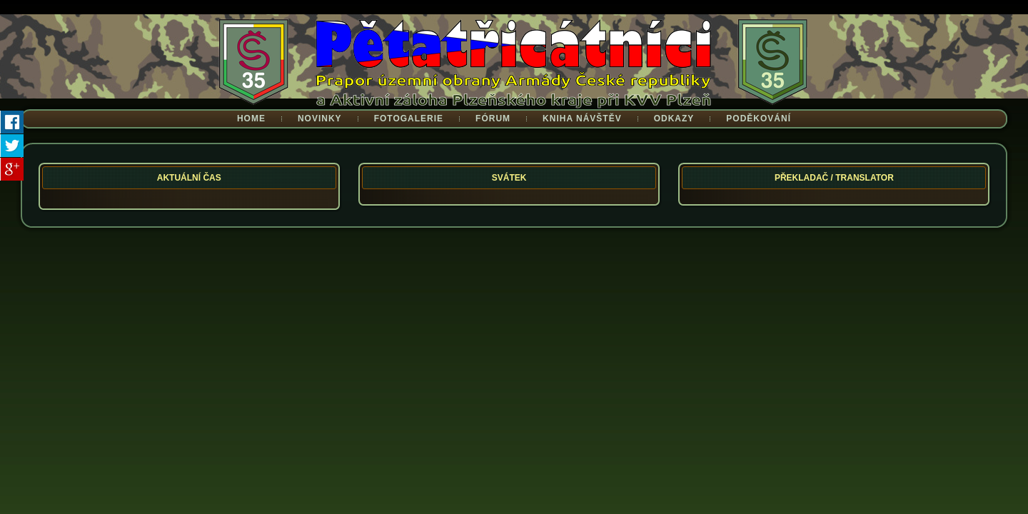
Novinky (320, 119)
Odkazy (674, 119)
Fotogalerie (408, 119)
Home (251, 119)
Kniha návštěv (582, 119)
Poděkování (758, 119)
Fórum (492, 119)
